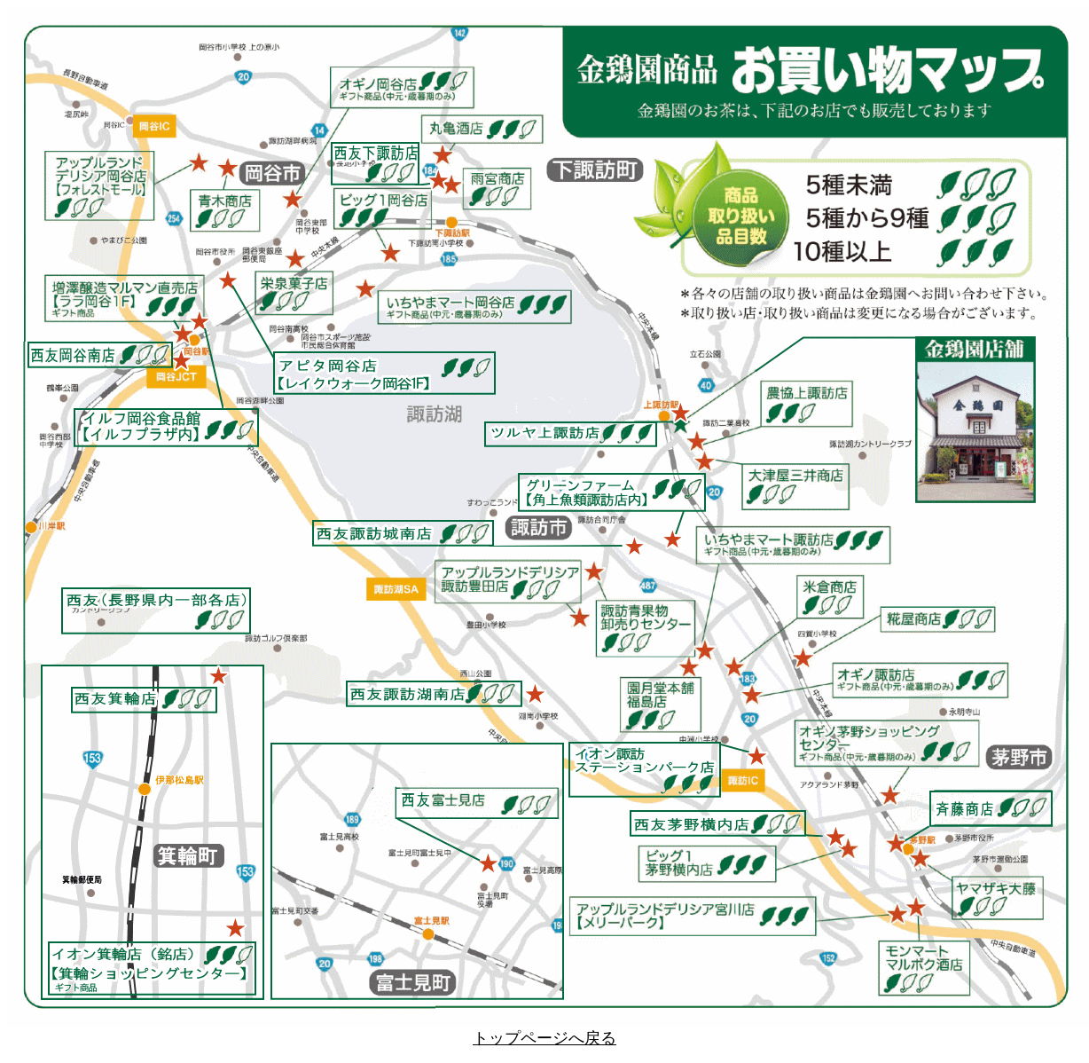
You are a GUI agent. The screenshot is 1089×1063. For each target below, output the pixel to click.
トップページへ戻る (544, 1038)
